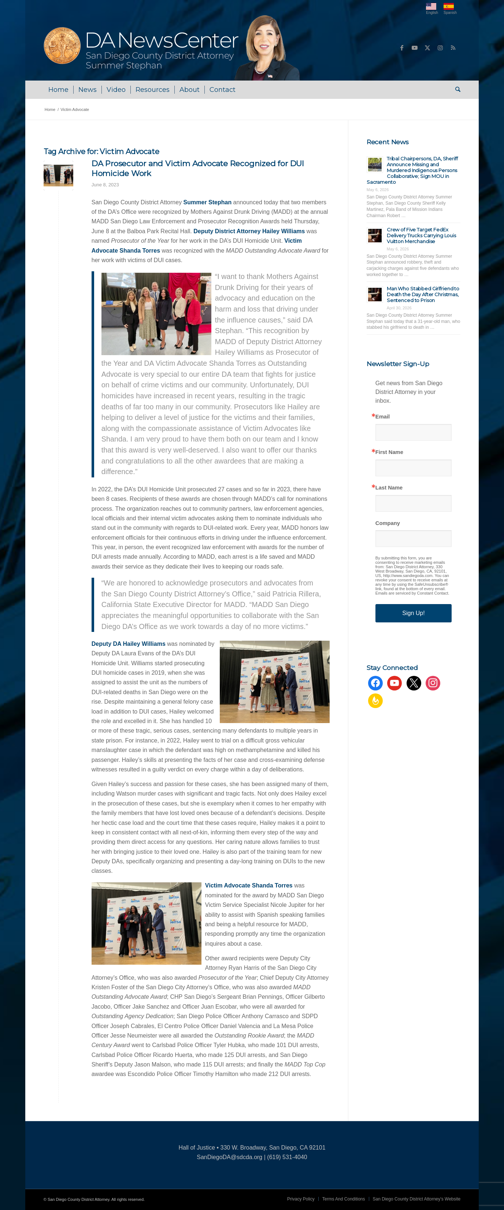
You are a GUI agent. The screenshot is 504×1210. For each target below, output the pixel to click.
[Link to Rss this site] (453, 47)
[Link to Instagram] (440, 47)
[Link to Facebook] (401, 47)
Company (387, 523)
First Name (389, 452)
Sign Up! (413, 613)
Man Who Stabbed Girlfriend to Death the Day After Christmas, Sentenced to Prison (423, 294)
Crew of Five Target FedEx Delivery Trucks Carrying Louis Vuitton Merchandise (421, 235)
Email (382, 417)
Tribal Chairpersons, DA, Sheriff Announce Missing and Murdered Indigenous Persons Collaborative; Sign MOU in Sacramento (412, 170)
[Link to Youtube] (414, 47)
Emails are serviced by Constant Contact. (412, 593)
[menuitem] (58, 90)
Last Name (389, 488)
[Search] (455, 90)
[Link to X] (427, 47)
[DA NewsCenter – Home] (173, 48)
